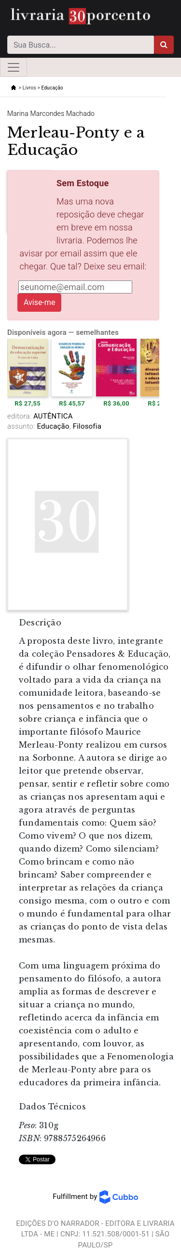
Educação (52, 87)
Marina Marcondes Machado (51, 113)
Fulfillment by (95, 1196)
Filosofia (86, 426)
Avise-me (39, 302)
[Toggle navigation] (13, 67)
